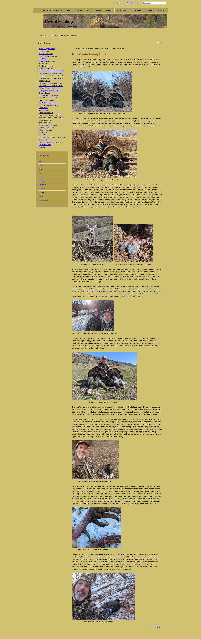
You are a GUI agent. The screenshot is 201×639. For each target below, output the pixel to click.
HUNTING (161, 10)
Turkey (55, 36)
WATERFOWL (122, 10)
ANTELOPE (136, 10)
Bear (40, 165)
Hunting (41, 196)
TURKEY (97, 10)
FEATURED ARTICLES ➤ (52, 10)
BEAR (69, 10)
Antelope (41, 189)
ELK (88, 10)
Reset (129, 3)
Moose (40, 169)
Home (49, 36)
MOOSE (79, 10)
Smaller (136, 3)
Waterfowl (42, 185)
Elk (39, 173)
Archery (41, 192)
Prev (150, 627)
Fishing (41, 181)
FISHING (109, 10)
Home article (43, 200)
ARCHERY (149, 10)
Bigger (123, 3)
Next (158, 627)
